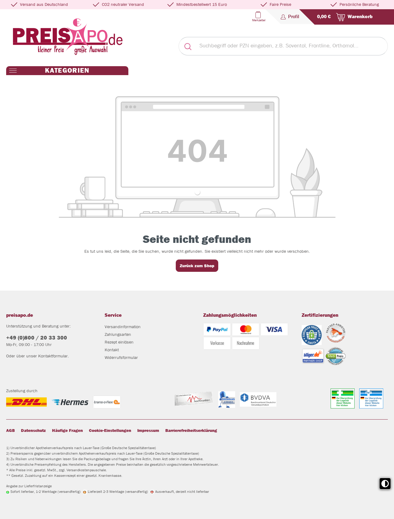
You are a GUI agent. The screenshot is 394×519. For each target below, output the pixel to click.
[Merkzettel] (258, 16)
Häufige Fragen (67, 430)
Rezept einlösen (119, 342)
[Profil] (290, 16)
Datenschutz (33, 430)
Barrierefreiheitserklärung (191, 430)
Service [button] (113, 315)
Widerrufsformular (121, 357)
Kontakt (112, 349)
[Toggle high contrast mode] (385, 483)
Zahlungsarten (118, 334)
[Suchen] (188, 46)
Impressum (148, 430)
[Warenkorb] (343, 17)
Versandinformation (123, 326)
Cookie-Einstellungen (110, 430)
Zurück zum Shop (197, 265)
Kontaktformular (53, 356)
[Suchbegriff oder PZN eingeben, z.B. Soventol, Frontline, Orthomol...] (292, 46)
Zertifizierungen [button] (320, 315)
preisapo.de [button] (19, 315)
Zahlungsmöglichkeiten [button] (230, 315)
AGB (10, 430)
